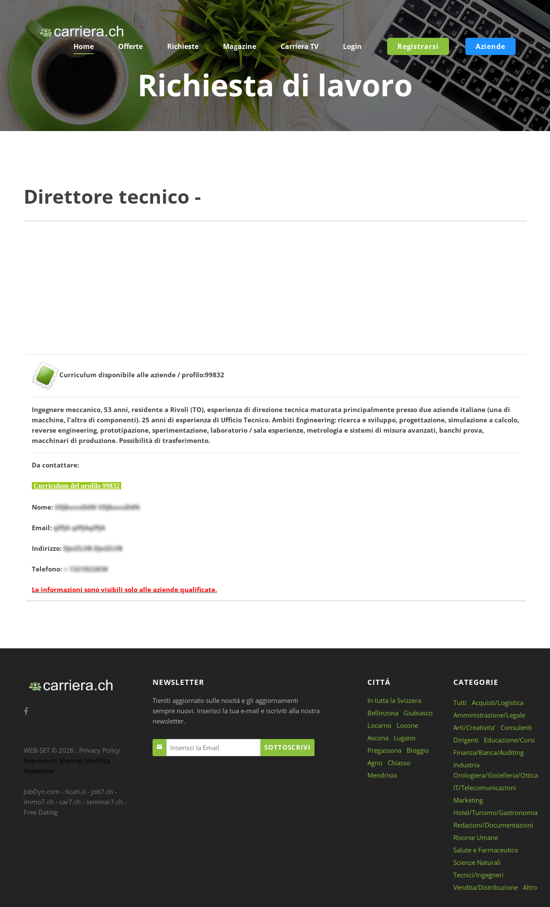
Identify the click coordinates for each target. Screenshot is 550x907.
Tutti (460, 702)
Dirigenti (466, 740)
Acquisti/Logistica (497, 702)
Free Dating (41, 812)
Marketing (468, 800)
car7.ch (70, 801)
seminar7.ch (104, 801)
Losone (407, 725)
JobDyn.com (42, 791)
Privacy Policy (99, 750)
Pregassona (384, 750)
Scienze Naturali (477, 862)
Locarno (379, 725)
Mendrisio (382, 775)
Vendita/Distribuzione (485, 887)
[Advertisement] (275, 294)
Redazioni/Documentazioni (493, 825)
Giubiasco (418, 712)
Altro (530, 887)
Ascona (377, 737)
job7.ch (102, 791)
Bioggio (417, 750)
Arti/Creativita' (474, 727)
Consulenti (516, 727)
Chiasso (399, 762)
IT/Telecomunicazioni (484, 787)
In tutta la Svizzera (394, 700)
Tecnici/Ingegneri (478, 874)
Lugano (405, 737)
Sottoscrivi (287, 747)
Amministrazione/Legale (489, 715)
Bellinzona (382, 712)
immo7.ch (39, 801)
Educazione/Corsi (509, 740)
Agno (374, 762)
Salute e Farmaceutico (485, 850)
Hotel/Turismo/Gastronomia (495, 812)
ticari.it (75, 791)
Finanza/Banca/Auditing (488, 752)
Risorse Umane (475, 837)
